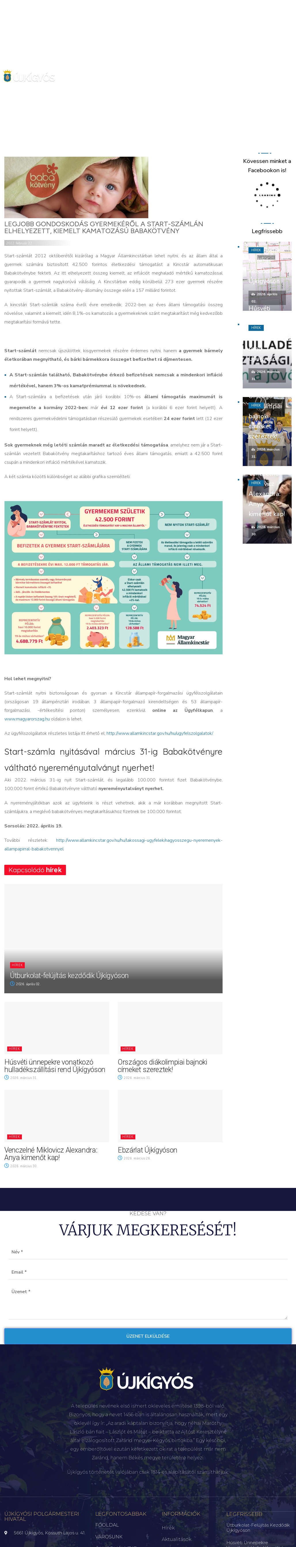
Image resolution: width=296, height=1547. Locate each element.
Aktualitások (176, 1539)
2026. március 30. (20, 1166)
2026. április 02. (25, 984)
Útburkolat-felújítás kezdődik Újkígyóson (69, 975)
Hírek (17, 965)
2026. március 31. (20, 1078)
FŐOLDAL (107, 1525)
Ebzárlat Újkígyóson (147, 1150)
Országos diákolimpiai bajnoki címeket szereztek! (162, 1066)
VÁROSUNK (108, 1537)
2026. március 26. (134, 1158)
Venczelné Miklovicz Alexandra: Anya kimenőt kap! (50, 1154)
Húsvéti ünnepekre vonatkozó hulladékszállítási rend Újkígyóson (54, 1066)
